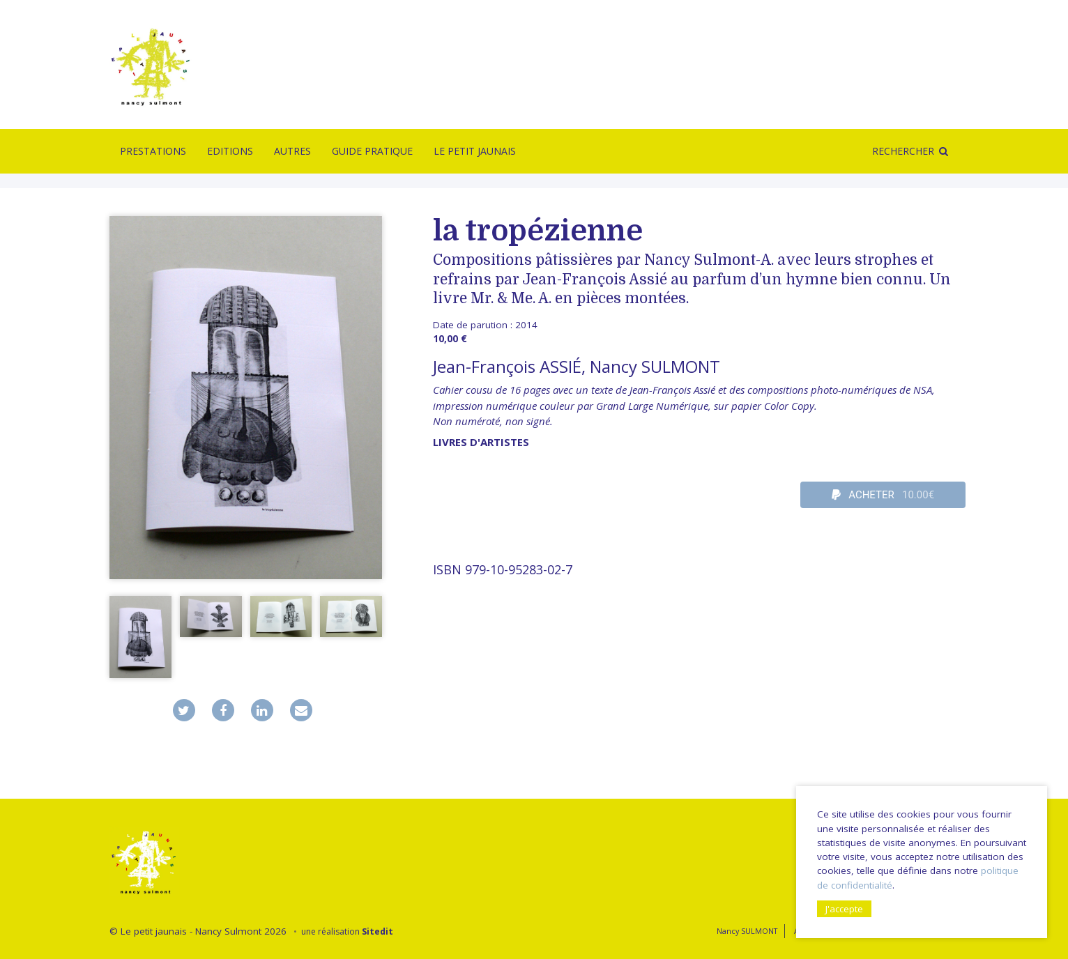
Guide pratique (372, 151)
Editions (230, 151)
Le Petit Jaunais (475, 151)
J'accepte (844, 909)
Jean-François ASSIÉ (507, 366)
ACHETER (883, 495)
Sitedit (377, 931)
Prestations (153, 151)
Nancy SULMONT (655, 366)
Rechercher (903, 151)
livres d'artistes (481, 442)
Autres (292, 151)
